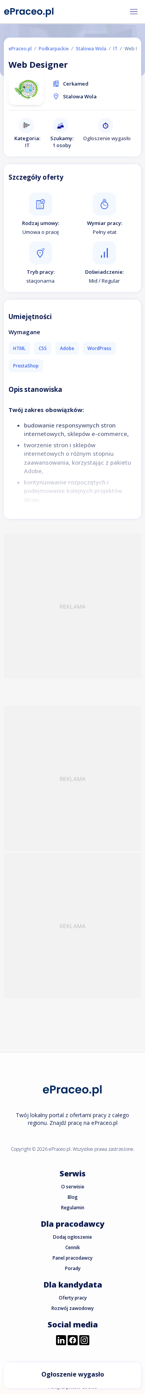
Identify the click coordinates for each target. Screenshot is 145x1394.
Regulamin (72, 1207)
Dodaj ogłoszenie (72, 1237)
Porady (72, 1268)
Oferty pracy (73, 1297)
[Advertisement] (72, 606)
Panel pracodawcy (72, 1258)
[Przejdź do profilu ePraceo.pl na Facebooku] (72, 1341)
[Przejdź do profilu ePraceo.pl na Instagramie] (84, 1341)
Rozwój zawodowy (72, 1308)
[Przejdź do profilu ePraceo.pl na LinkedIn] (61, 1341)
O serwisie (72, 1186)
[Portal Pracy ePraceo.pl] (29, 11)
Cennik (72, 1247)
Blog (73, 1197)
